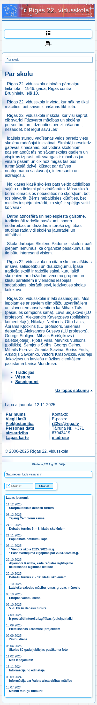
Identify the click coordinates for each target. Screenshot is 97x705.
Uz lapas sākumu (72, 390)
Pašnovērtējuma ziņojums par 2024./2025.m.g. (45, 553)
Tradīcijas (24, 372)
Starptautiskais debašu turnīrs (32, 508)
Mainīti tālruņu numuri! (26, 691)
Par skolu (12, 60)
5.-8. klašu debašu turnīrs (28, 608)
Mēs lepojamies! (21, 660)
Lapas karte (17, 437)
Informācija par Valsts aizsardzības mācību (40, 681)
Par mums (16, 414)
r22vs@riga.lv (65, 423)
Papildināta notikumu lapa (28, 539)
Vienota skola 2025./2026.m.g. (33, 549)
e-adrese (60, 437)
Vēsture (23, 377)
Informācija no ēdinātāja (26, 670)
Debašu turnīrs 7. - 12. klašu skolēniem (37, 577)
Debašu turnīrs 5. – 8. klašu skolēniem (37, 528)
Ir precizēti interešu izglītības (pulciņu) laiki (40, 618)
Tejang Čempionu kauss (26, 518)
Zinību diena (18, 639)
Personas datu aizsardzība (20, 430)
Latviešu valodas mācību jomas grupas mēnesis (44, 587)
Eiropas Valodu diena (24, 598)
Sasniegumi (27, 382)
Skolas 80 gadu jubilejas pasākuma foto (38, 649)
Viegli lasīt (16, 419)
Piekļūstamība (20, 423)
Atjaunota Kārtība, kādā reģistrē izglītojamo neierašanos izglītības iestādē (41, 565)
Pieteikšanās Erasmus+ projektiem (34, 629)
